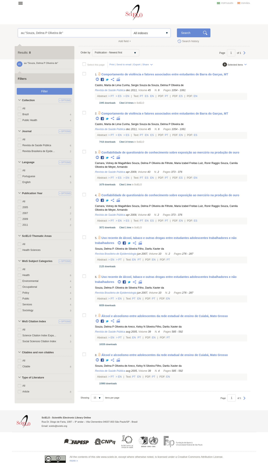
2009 (25, 219)
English (26, 182)
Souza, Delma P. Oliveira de (111, 248)
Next (244, 54)
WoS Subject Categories (37, 261)
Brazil (25, 114)
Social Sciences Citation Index (39, 341)
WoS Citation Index (34, 321)
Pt (112, 96)
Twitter (107, 79)
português (227, 3)
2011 (25, 224)
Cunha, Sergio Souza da (136, 85)
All (23, 108)
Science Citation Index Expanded (39, 335)
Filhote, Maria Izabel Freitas (181, 163)
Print (112, 64)
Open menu (22, 3)
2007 (25, 213)
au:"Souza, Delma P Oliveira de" (74, 33)
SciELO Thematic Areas (37, 236)
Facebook (102, 79)
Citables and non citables (38, 352)
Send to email (123, 64)
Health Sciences (31, 250)
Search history (190, 41)
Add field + (124, 41)
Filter (44, 91)
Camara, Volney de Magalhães (113, 163)
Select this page (96, 64)
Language (28, 162)
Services (27, 304)
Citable (26, 366)
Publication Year (32, 193)
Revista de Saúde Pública (36, 145)
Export (136, 64)
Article (25, 391)
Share (145, 64)
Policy (25, 292)
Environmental (30, 281)
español (245, 3)
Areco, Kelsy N (136, 326)
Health (26, 275)
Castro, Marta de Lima (108, 85)
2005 (25, 207)
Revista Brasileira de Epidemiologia (39, 151)
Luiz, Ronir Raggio (209, 163)
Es (119, 96)
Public (25, 298)
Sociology (27, 310)
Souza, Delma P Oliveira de (167, 85)
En (127, 96)
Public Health (29, 120)
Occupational (29, 286)
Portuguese (28, 176)
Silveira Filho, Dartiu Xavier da (146, 248)
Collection (28, 100)
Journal (27, 131)
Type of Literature (33, 377)
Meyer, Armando (118, 166)
